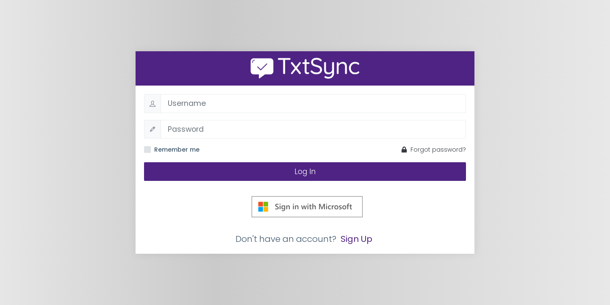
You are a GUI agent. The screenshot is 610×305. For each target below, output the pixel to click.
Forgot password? (434, 149)
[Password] (313, 129)
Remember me (177, 149)
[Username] (313, 103)
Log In (305, 171)
